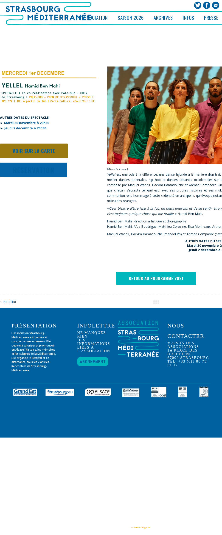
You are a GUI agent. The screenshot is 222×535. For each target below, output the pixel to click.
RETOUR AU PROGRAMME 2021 (156, 278)
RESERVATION (33, 170)
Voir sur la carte (34, 151)
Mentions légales (140, 527)
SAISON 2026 (131, 17)
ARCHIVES (163, 17)
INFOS (188, 17)
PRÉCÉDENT (9, 301)
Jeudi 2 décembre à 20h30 (25, 129)
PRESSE (211, 17)
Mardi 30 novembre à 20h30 (26, 123)
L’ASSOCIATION (93, 17)
